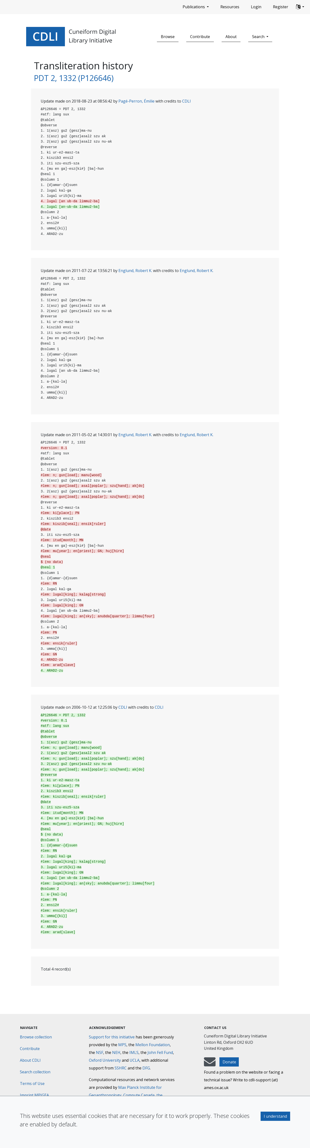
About (231, 36)
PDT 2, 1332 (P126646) (74, 78)
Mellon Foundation (152, 1044)
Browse (168, 36)
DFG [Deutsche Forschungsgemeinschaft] (146, 1068)
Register (280, 6)
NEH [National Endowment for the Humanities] (116, 1052)
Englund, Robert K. (135, 270)
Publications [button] (194, 6)
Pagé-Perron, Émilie (136, 101)
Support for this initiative (112, 1037)
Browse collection (36, 1037)
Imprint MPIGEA (34, 1095)
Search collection (35, 1072)
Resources (229, 6)
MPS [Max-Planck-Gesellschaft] (122, 1044)
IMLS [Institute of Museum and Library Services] (134, 1052)
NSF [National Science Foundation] (99, 1052)
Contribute (200, 36)
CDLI (186, 101)
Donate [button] (229, 1062)
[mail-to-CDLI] (210, 1064)
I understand (275, 1116)
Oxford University (105, 1060)
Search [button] (258, 36)
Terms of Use (32, 1083)
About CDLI (30, 1060)
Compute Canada (139, 1095)
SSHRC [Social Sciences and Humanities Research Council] (121, 1068)
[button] (300, 7)
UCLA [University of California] (135, 1060)
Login (256, 6)
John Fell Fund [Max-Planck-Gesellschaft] (160, 1052)
